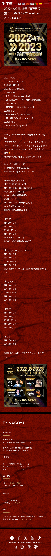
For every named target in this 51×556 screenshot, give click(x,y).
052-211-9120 (14, 482)
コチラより (16, 503)
